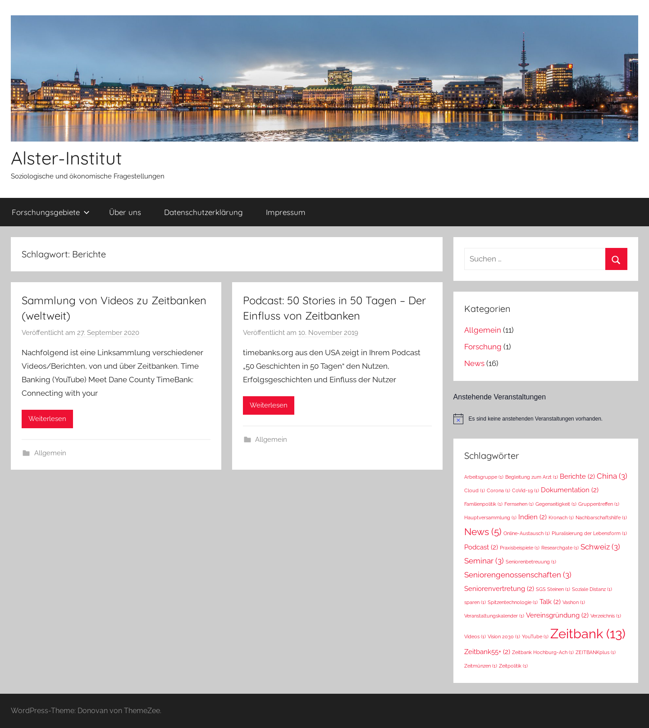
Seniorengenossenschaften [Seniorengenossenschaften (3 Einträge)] (517, 574)
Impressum (286, 212)
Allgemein (50, 453)
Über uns (125, 212)
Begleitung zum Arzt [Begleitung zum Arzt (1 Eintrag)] (531, 477)
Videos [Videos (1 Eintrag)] (475, 636)
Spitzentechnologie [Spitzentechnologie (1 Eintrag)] (513, 602)
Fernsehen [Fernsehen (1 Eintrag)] (519, 504)
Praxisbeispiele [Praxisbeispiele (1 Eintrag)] (519, 547)
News (474, 363)
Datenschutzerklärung (203, 212)
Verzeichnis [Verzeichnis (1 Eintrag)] (605, 615)
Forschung (483, 346)
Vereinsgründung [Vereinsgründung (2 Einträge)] (557, 615)
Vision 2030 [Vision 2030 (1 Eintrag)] (504, 636)
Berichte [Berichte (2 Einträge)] (577, 476)
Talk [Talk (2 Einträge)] (550, 601)
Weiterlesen (47, 419)
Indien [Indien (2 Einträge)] (532, 517)
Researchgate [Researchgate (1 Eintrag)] (560, 547)
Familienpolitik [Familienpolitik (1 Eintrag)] (483, 504)
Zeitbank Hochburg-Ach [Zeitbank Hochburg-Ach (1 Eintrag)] (543, 652)
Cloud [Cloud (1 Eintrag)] (474, 490)
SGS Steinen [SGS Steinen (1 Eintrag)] (553, 589)
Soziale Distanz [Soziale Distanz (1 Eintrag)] (592, 589)
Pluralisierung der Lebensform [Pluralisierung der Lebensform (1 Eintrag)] (589, 533)
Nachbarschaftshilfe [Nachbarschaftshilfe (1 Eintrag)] (601, 517)
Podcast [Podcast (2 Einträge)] (481, 547)
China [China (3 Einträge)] (612, 476)
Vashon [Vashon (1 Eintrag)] (573, 602)
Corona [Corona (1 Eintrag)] (498, 490)
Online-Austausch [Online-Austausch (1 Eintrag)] (526, 533)
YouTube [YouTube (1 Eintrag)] (535, 636)
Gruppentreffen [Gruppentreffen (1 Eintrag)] (598, 504)
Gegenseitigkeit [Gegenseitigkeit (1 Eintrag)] (555, 504)
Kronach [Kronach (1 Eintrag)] (561, 517)
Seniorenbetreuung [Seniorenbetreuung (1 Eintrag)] (531, 561)
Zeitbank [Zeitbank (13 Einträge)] (588, 633)
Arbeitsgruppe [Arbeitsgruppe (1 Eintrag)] (483, 477)
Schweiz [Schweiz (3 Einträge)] (600, 546)
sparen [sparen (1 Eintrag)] (475, 602)
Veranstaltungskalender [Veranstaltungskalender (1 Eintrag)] (494, 615)
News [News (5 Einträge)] (483, 531)
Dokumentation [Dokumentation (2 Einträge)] (570, 490)
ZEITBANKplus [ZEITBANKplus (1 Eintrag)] (596, 652)
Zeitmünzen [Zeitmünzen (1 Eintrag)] (480, 665)
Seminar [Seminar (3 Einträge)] (484, 560)
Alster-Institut (66, 158)
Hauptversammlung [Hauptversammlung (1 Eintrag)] (490, 517)
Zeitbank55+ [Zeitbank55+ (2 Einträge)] (487, 651)
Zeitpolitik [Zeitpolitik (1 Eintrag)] (513, 665)
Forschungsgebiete (51, 212)
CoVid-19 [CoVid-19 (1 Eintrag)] (525, 490)
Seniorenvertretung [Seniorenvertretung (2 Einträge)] (499, 588)
